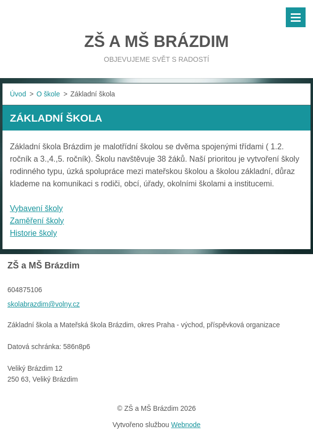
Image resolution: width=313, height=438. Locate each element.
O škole (48, 94)
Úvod (18, 94)
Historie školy (33, 233)
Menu (296, 17)
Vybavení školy (36, 208)
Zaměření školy (37, 221)
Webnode (186, 425)
